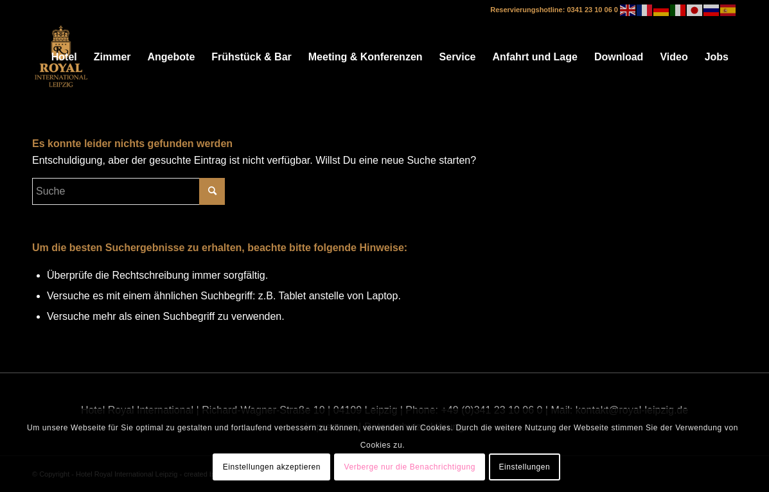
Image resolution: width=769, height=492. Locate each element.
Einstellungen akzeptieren (272, 466)
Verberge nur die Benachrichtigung (409, 466)
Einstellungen (524, 466)
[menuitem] (64, 57)
